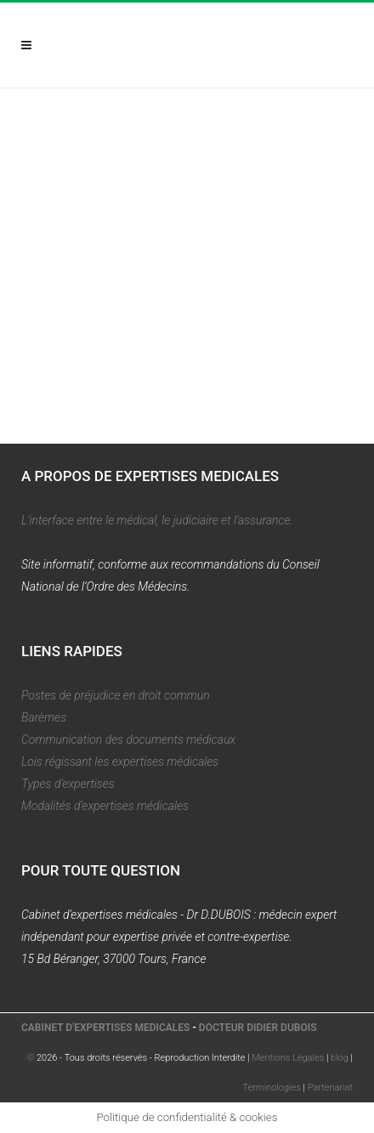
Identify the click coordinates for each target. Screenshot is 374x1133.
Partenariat (330, 1087)
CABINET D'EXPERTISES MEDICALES (105, 1028)
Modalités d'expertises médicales (105, 806)
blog (339, 1057)
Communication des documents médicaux (128, 739)
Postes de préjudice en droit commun (115, 695)
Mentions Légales (288, 1057)
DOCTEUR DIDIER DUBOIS (258, 1028)
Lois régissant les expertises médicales (119, 761)
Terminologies (272, 1087)
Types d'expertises (68, 783)
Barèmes (43, 717)
